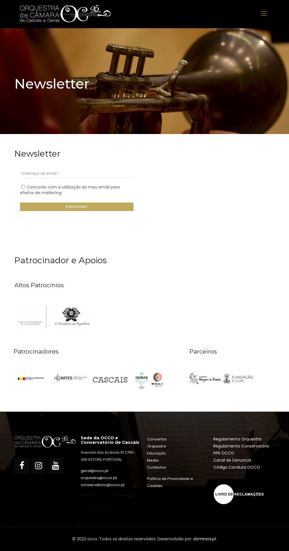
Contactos (156, 467)
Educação (156, 453)
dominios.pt (204, 539)
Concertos (157, 439)
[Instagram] (38, 466)
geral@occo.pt (94, 470)
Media (153, 460)
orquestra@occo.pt (99, 477)
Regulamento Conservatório (241, 446)
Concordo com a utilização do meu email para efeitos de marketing (70, 190)
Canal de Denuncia (232, 460)
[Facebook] (21, 466)
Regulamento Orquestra (237, 439)
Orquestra (156, 446)
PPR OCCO (223, 453)
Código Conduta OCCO (236, 467)
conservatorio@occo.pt (102, 485)
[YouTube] (55, 466)
